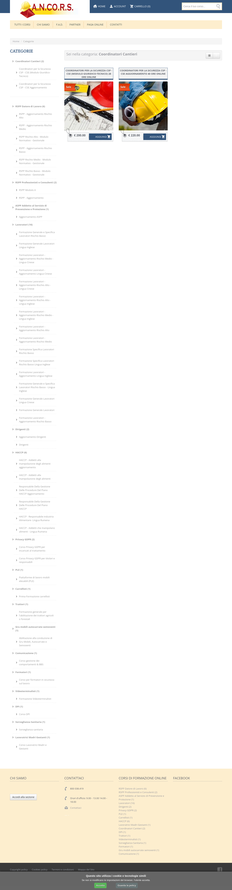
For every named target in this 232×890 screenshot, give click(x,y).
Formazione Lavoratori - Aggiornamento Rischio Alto (34, 328)
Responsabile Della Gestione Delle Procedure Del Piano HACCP (34, 505)
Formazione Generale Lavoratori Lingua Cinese (36, 400)
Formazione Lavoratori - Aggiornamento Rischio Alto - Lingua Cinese (35, 285)
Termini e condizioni (63, 869)
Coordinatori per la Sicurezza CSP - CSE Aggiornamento (35, 85)
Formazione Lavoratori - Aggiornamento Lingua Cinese (35, 271)
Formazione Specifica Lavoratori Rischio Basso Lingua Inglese (36, 362)
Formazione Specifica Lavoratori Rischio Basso (36, 351)
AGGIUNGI (98, 136)
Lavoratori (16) (127, 803)
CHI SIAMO (43, 24)
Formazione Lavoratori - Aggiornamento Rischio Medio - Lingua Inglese (36, 315)
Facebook (219, 869)
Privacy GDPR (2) (128, 810)
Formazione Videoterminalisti (35, 698)
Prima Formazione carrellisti (34, 596)
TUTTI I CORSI (22, 24)
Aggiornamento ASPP (30, 216)
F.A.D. (59, 24)
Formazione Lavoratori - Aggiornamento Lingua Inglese (35, 374)
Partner (74, 24)
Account (120, 6)
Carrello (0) (142, 6)
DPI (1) (122, 832)
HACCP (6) (124, 821)
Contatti (116, 24)
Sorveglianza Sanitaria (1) (132, 843)
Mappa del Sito (86, 869)
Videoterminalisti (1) (130, 839)
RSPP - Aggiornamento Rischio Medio (35, 127)
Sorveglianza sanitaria (31, 729)
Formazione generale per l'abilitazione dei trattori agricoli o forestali (36, 615)
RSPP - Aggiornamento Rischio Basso (35, 150)
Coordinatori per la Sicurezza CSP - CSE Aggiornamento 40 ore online (143, 72)
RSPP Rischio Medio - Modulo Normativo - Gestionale (35, 161)
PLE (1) (122, 814)
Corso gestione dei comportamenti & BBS (31, 662)
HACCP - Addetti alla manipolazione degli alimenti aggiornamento (35, 463)
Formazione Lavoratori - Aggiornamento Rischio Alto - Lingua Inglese (35, 300)
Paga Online (95, 24)
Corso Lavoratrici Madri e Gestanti (33, 746)
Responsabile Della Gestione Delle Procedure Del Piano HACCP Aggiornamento (34, 490)
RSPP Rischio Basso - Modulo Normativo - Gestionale (35, 172)
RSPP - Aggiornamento (31, 197)
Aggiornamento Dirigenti (32, 436)
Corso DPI (24, 714)
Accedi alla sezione (23, 797)
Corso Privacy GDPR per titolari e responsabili (37, 560)
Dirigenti (23, 444)
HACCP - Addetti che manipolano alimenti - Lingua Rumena (37, 529)
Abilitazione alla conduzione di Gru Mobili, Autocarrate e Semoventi (35, 641)
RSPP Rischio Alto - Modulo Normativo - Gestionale (33, 138)
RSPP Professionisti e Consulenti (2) (138, 792)
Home (101, 6)
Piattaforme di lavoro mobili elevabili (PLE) (34, 579)
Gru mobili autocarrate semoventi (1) (139, 850)
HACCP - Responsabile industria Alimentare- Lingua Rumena (36, 518)
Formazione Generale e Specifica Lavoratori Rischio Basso (37, 234)
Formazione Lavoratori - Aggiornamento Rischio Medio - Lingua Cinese (36, 258)
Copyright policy (19, 869)
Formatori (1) (126, 846)
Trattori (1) (124, 835)
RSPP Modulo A (27, 190)
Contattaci (75, 807)
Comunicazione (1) (129, 853)
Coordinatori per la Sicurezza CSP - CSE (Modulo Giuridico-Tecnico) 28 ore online (89, 74)
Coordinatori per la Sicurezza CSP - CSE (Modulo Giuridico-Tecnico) (35, 72)
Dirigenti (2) (125, 806)
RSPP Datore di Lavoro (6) (133, 788)
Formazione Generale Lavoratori (36, 410)
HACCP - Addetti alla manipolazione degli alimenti (35, 476)
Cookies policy (39, 869)
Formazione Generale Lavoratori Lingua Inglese (36, 245)
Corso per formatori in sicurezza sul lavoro (36, 681)
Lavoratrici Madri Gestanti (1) (134, 824)
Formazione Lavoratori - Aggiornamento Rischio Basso (35, 419)
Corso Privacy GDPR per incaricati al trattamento (32, 548)
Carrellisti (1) (125, 817)
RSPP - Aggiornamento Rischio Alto (35, 115)
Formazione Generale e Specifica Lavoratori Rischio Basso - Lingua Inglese (37, 387)
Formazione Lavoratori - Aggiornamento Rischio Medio (35, 339)
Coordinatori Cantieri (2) (132, 828)
